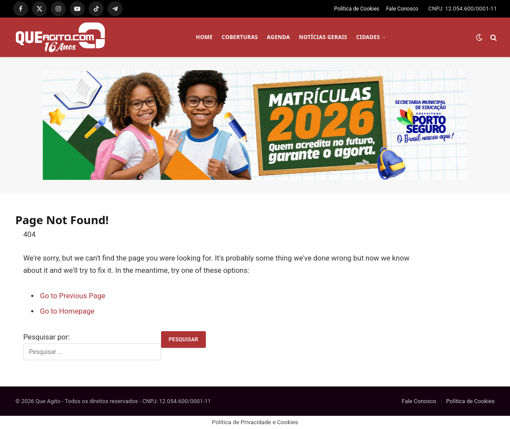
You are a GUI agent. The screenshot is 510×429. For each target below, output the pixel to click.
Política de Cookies (356, 9)
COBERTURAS (240, 37)
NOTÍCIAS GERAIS (323, 37)
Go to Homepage (67, 311)
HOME (204, 37)
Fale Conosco (402, 9)
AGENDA (278, 37)
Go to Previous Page (72, 296)
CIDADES (368, 37)
